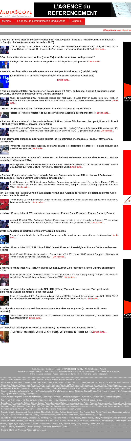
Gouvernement (21, 412)
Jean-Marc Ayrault (115, 412)
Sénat (36, 415)
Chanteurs (13, 430)
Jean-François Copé (87, 412)
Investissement (71, 406)
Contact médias (38, 369)
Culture (3, 379)
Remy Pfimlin (120, 388)
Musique (48, 379)
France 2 (65, 388)
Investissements (84, 406)
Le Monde (39, 391)
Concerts (67, 382)
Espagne (54, 424)
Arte (93, 388)
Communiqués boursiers (52, 397)
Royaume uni (45, 424)
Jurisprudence (118, 403)
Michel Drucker (87, 418)
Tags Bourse (104, 374)
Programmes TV (27, 388)
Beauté (3, 427)
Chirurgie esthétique (34, 427)
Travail (62, 385)
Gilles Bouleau (34, 418)
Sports (105, 382)
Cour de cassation (104, 403)
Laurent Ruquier (121, 420)
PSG (111, 382)
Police (86, 403)
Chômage (20, 406)
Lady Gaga (84, 420)
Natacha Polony (73, 420)
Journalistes (12, 391)
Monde (3, 424)
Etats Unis (35, 424)
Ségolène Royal (107, 420)
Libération (60, 391)
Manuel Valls (46, 412)
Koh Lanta (78, 391)
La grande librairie (11, 394)
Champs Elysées (90, 391)
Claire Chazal (22, 418)
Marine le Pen (61, 415)
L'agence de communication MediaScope (41, 21)
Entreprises (29, 371)
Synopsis (40, 379)
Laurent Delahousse (8, 418)
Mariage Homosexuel (68, 403)
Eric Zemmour (60, 420)
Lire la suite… (99, 49)
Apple (21, 403)
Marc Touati (96, 406)
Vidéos (38, 371)
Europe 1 (47, 391)
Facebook (48, 403)
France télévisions (107, 388)
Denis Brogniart (106, 418)
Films (24, 379)
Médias (6, 21)
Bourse (45, 371)
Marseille (85, 424)
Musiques (21, 430)
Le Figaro (30, 391)
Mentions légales (91, 369)
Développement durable (90, 385)
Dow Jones (53, 400)
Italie (60, 424)
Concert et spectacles (68, 374)
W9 (98, 388)
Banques (13, 409)
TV (2, 394)
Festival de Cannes (73, 379)
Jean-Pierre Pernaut (60, 418)
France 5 (105, 391)
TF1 (59, 388)
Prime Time (38, 388)
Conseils (11, 427)
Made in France (106, 385)
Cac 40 (3, 400)
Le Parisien (22, 391)
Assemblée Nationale (47, 415)
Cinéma (76, 21)
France (38, 409)
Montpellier (5, 385)
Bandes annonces (14, 379)
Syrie (16, 424)
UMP (27, 415)
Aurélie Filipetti (101, 412)
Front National (73, 415)
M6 (79, 388)
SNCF (69, 385)
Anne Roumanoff (119, 418)
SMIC (25, 409)
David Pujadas (46, 418)
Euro (122, 406)
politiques (26, 382)
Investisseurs (86, 397)
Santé (95, 374)
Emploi (13, 406)
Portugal (67, 424)
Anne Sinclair (29, 420)
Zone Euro (40, 406)
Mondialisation (62, 409)
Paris (55, 382)
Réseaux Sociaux (37, 403)
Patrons (53, 409)
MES (20, 409)
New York (100, 424)
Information (56, 427)
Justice (80, 403)
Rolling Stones (94, 420)
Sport (80, 374)
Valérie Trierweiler (16, 420)
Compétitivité (30, 406)
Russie (27, 424)
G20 (2, 415)
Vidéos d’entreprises (113, 397)
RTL (54, 391)
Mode (61, 382)
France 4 (113, 391)
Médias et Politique (17, 415)
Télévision (15, 388)
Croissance (5, 406)
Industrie (45, 409)
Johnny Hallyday (75, 418)
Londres (93, 424)
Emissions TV (32, 394)
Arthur (97, 418)
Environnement (24, 385)
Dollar (127, 406)
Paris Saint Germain (121, 382)
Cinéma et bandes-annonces (40, 374)
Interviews (87, 374)
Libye (21, 424)
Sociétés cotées (98, 397)
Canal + (84, 388)
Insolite (48, 385)
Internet (56, 403)
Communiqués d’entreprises (11, 397)
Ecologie (34, 385)
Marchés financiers (30, 400)
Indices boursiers (65, 400)
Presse (3, 391)
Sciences (55, 385)
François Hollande (8, 412)
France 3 (73, 388)
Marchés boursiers (14, 400)
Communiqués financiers (32, 397)
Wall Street (85, 400)
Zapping (22, 394)
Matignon (126, 412)
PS (31, 415)
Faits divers (42, 382)
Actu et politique (7, 382)
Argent (116, 406)
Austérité (49, 406)
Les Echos (69, 391)
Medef (71, 409)
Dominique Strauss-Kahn (45, 420)
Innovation (5, 409)
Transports (76, 385)
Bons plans (5, 403)
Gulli (99, 391)
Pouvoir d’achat (107, 406)
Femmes (116, 385)
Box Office (31, 379)
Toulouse (14, 385)
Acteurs (55, 379)
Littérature (75, 382)
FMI (7, 415)
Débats (26, 403)
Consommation (59, 406)
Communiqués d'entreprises (60, 371)
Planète (41, 385)
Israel (73, 424)
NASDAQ (75, 400)
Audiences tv (6, 388)
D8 (90, 388)
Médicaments (20, 427)
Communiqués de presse (71, 397)
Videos (55, 374)
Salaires (31, 409)
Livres (50, 382)
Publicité (103, 369)
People (54, 388)
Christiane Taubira (58, 412)
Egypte (10, 424)
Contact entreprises (53, 369)
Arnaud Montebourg (87, 415)
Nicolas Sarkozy (73, 412)
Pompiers (93, 403)
